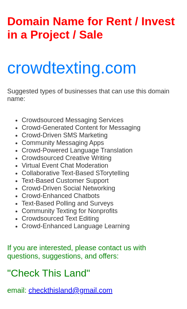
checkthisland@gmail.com (71, 290)
